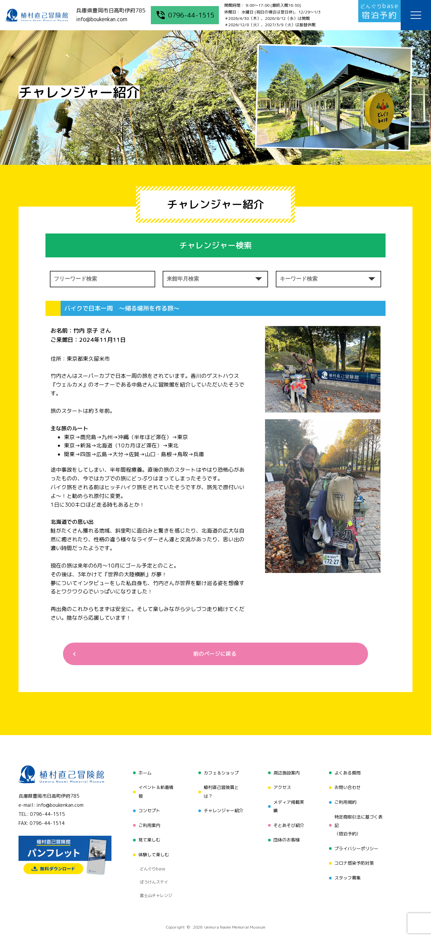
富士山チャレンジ (154, 874)
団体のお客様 (286, 834)
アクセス (281, 787)
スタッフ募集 (347, 868)
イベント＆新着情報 (154, 791)
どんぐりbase (150, 857)
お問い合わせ (347, 787)
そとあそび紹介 (288, 821)
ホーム (142, 774)
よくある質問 (347, 774)
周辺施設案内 (286, 774)
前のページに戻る (212, 654)
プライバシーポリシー (356, 842)
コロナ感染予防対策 (354, 855)
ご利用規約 (345, 799)
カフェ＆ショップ (220, 774)
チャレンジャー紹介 (222, 808)
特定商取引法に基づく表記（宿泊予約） (359, 821)
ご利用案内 (147, 821)
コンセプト (147, 808)
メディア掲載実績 (288, 803)
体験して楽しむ (151, 846)
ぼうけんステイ (152, 866)
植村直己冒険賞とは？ (220, 791)
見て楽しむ (147, 834)
